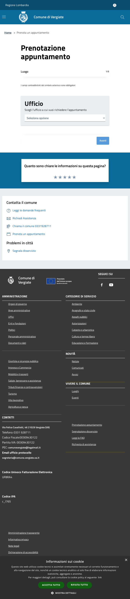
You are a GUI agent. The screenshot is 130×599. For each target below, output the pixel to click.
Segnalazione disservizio (85, 431)
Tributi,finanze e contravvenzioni (25, 387)
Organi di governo (17, 304)
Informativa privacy (18, 539)
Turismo (12, 394)
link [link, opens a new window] (100, 577)
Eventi (75, 398)
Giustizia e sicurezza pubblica (23, 361)
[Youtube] (111, 285)
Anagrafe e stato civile (83, 310)
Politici (11, 330)
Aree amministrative (19, 310)
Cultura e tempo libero (83, 336)
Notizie (75, 361)
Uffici (11, 317)
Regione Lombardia (17, 5)
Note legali (13, 546)
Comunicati (78, 368)
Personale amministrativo (22, 336)
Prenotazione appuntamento (87, 425)
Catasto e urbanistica (83, 330)
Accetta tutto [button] (51, 584)
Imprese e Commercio (19, 368)
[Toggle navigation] (4, 17)
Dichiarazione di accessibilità (23, 552)
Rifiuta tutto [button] (79, 584)
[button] (65, 593)
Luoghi (75, 391)
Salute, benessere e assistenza (24, 381)
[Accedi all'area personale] (115, 5)
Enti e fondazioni (17, 323)
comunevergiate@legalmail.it (24, 448)
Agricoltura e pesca (18, 407)
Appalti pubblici (79, 317)
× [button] (126, 560)
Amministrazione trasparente (24, 533)
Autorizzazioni (79, 323)
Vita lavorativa (15, 400)
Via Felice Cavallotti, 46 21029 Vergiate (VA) (26, 427)
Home (7, 32)
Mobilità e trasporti (18, 374)
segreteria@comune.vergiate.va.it (20, 458)
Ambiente (77, 304)
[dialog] (65, 577)
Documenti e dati (17, 343)
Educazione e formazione (85, 343)
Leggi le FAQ (78, 438)
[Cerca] (122, 17)
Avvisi (75, 374)
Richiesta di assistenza (84, 444)
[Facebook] (101, 285)
